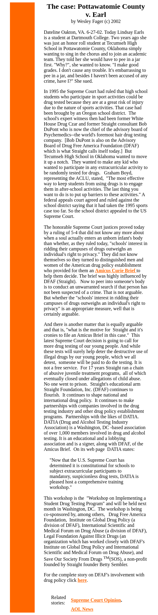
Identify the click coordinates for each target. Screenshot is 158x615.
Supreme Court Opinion (96, 600)
